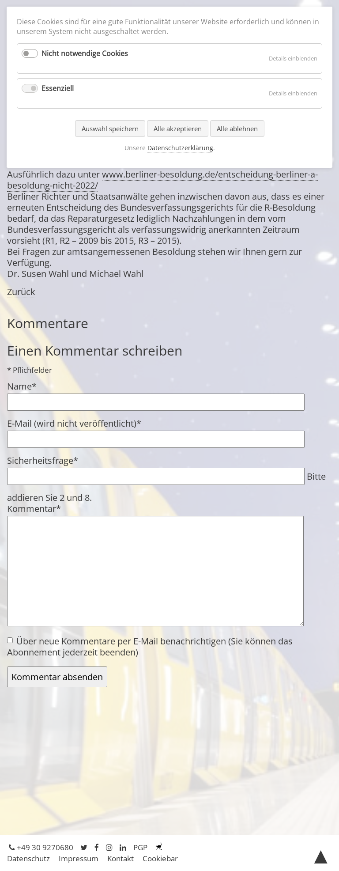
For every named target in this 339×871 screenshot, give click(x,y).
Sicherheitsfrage (42, 460)
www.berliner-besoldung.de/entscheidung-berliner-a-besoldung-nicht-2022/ (162, 179)
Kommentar (34, 508)
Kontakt (120, 858)
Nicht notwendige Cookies (84, 53)
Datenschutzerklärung (180, 148)
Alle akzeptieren (178, 128)
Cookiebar (160, 858)
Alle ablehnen (237, 128)
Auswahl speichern (110, 128)
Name (27, 386)
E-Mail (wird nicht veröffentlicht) (74, 423)
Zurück (21, 292)
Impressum (78, 858)
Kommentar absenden (57, 677)
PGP (140, 847)
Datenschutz (28, 858)
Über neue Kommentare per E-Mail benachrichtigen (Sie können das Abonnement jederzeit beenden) (150, 647)
